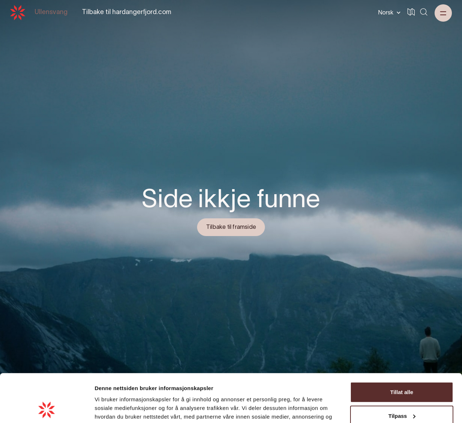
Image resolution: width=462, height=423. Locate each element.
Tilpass (401, 370)
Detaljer (105, 409)
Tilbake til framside (231, 227)
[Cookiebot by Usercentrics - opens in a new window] (46, 409)
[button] (388, 12)
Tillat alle (401, 347)
